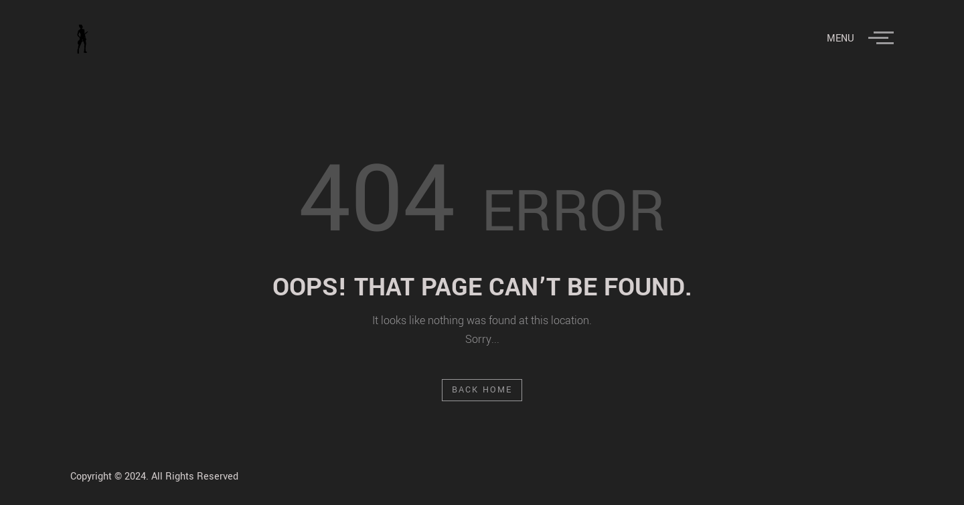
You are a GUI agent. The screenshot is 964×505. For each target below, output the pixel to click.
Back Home (482, 390)
